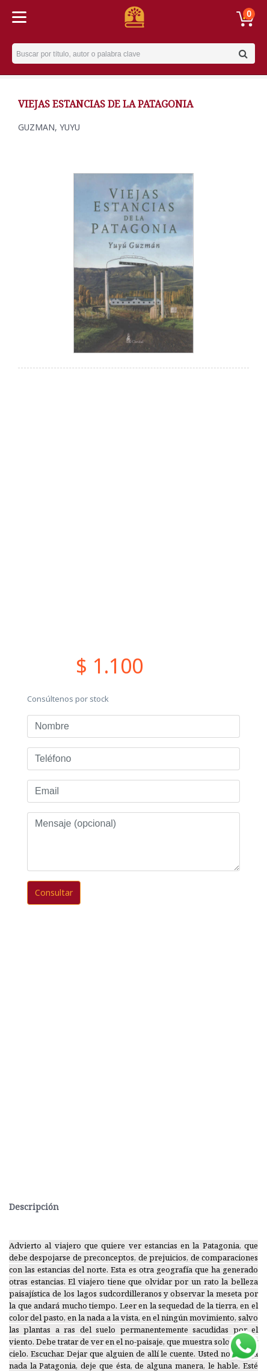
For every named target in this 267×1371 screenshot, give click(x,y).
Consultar (54, 892)
